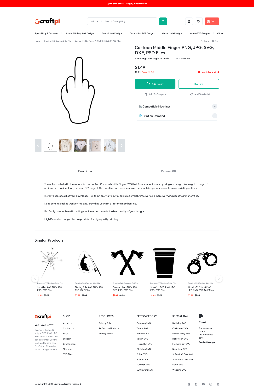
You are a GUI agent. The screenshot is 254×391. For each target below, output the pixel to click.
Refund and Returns (109, 328)
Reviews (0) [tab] (168, 171)
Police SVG (142, 354)
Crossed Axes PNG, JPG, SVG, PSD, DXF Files (125, 289)
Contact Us (68, 328)
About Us (67, 323)
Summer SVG (143, 364)
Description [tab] (85, 171)
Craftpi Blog (69, 344)
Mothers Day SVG (181, 344)
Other (220, 33)
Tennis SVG (142, 328)
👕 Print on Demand (151, 116)
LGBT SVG (177, 364)
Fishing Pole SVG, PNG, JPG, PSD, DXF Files (89, 289)
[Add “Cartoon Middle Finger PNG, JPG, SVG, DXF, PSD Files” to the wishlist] (200, 94)
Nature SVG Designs (200, 33)
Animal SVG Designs (112, 33)
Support (67, 338)
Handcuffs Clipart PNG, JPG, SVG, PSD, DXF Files (201, 289)
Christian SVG (144, 349)
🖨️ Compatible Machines (154, 106)
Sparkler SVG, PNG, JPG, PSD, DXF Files (49, 289)
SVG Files (68, 354)
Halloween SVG (180, 338)
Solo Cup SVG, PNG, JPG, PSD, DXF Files (163, 289)
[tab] (177, 106)
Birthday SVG (179, 323)
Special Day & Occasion (46, 33)
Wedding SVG (179, 369)
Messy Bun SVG (144, 344)
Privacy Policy (106, 323)
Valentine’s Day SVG (182, 359)
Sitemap (67, 349)
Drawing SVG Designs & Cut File (57, 41)
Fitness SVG (143, 333)
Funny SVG (142, 359)
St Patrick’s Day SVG (182, 354)
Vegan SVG (142, 338)
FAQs (65, 333)
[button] (204, 41)
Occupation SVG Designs (142, 33)
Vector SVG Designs (172, 33)
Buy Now (198, 83)
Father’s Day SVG (181, 333)
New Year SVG (179, 349)
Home (37, 41)
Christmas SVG (180, 328)
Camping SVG (144, 323)
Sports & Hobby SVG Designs (79, 33)
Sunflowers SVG (145, 369)
